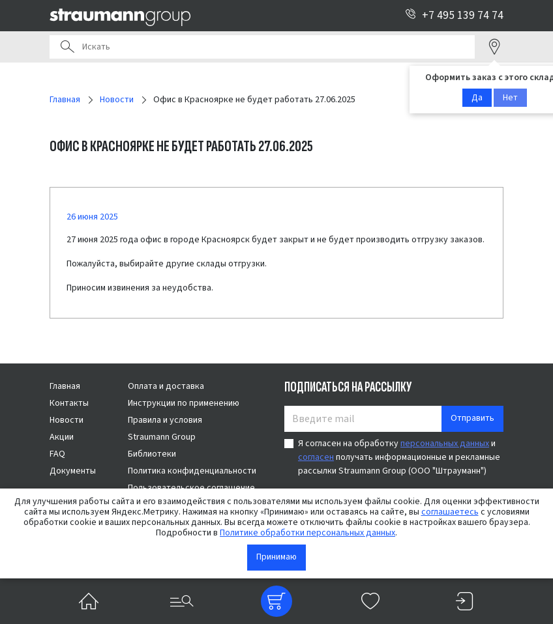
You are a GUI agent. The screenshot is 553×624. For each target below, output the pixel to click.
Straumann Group (162, 437)
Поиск (67, 47)
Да (477, 97)
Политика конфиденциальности (192, 470)
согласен (316, 457)
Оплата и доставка (166, 386)
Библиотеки (152, 454)
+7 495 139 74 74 (454, 15)
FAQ (57, 454)
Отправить (472, 418)
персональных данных (444, 443)
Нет (510, 97)
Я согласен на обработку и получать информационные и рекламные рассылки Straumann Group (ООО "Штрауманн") (399, 457)
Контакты (69, 403)
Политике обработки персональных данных (307, 532)
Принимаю (276, 556)
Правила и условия (165, 420)
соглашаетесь (450, 511)
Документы (73, 470)
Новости (66, 420)
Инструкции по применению (183, 403)
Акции (62, 437)
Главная (65, 386)
